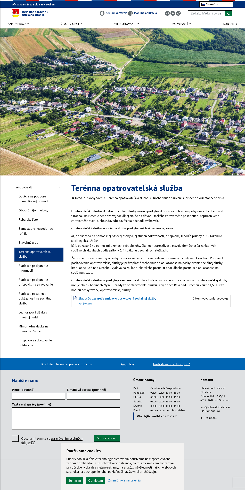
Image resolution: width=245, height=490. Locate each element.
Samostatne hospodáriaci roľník (36, 230)
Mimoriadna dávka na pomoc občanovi (33, 328)
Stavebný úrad (28, 242)
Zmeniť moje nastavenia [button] (124, 480)
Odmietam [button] (95, 480)
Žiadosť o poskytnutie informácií (33, 268)
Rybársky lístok (29, 219)
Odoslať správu (107, 438)
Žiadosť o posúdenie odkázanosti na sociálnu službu (35, 298)
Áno (124, 364)
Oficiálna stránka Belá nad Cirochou (35, 4)
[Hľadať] (228, 13)
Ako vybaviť (24, 187)
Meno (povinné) (23, 390)
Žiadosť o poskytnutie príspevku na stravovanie (36, 282)
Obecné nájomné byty (33, 210)
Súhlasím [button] (74, 480)
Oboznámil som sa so (52, 440)
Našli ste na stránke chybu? (171, 364)
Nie (132, 364)
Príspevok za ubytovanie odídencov (35, 342)
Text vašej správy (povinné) (31, 404)
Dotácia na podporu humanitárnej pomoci (33, 198)
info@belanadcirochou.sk (215, 407)
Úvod (76, 198)
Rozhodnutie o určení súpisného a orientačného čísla (188, 198)
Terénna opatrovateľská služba (35, 254)
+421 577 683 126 (210, 411)
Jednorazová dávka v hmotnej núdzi (33, 314)
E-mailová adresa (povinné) (86, 390)
